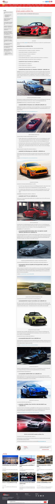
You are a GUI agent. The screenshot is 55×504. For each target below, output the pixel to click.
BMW (40, 4)
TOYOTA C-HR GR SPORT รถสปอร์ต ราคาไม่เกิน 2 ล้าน (8, 53)
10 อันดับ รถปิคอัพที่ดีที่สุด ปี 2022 (44, 482)
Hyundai (31, 6)
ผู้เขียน (18, 498)
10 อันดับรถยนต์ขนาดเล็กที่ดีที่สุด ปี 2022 (27, 466)
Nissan (36, 4)
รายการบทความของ (45, 449)
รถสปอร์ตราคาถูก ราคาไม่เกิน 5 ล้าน (8, 13)
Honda (10, 4)
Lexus (50, 4)
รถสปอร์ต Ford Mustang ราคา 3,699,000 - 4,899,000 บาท (8, 26)
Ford (33, 4)
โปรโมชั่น (43, 6)
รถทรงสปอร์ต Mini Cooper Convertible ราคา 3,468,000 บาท (8, 40)
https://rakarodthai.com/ (42, 441)
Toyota (6, 4)
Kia (27, 6)
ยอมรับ (45, 502)
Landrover (12, 6)
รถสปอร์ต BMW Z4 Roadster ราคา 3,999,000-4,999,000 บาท (8, 23)
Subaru (16, 6)
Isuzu (21, 4)
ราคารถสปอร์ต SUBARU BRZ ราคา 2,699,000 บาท (8, 47)
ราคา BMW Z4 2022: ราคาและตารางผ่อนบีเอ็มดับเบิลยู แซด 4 (29, 111)
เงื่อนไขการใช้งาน (28, 495)
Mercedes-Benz (16, 4)
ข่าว (40, 6)
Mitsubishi (29, 4)
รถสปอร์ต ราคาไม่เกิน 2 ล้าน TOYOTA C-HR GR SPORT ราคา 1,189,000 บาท (8, 50)
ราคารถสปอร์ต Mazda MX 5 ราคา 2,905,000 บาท (8, 44)
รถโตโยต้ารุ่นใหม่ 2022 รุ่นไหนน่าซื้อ (9, 465)
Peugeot (20, 6)
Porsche (7, 6)
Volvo (24, 6)
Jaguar (38, 6)
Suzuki (43, 4)
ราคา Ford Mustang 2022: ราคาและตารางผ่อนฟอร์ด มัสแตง (29, 157)
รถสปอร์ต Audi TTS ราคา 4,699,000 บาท (7, 29)
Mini (34, 6)
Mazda (24, 4)
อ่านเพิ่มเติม (23, 502)
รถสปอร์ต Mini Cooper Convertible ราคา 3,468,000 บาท (8, 15)
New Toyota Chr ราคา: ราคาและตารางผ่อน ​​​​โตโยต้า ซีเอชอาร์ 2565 (30, 412)
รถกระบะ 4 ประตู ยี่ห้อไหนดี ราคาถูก (9, 482)
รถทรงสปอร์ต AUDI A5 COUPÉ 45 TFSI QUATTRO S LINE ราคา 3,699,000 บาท (8, 37)
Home (3, 4)
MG (3, 6)
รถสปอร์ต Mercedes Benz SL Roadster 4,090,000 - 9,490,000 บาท (8, 19)
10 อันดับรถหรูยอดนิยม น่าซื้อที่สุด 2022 (44, 466)
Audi (47, 4)
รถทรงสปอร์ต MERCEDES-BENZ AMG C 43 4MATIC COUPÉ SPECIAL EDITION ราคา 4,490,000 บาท (8, 33)
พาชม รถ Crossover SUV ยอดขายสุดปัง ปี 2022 (27, 483)
